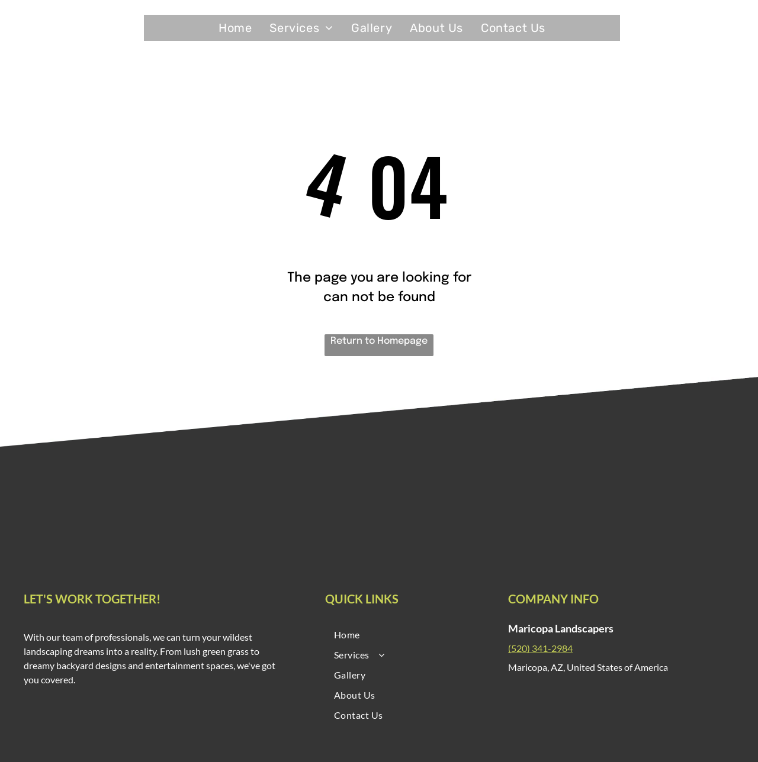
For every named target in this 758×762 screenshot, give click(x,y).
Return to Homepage (379, 341)
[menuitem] (235, 28)
